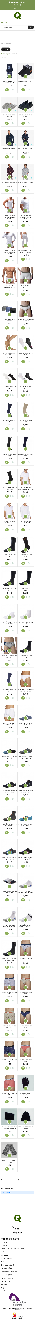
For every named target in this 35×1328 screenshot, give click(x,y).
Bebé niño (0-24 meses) (9, 1272)
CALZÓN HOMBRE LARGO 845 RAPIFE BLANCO (25, 251)
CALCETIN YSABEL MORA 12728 (9, 555)
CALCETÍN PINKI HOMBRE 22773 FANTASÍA (25, 824)
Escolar (3, 1291)
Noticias (4, 1262)
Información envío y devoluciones (12, 1249)
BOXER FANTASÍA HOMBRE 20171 (9, 993)
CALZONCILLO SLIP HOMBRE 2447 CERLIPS (9, 656)
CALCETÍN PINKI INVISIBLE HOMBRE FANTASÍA (9, 791)
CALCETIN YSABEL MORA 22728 (26, 555)
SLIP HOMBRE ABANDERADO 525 (9, 286)
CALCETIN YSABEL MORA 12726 (9, 589)
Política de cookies (7, 1252)
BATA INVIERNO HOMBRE (9, 148)
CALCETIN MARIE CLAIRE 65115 (9, 421)
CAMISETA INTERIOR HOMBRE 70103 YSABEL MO (26, 488)
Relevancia (14, 53)
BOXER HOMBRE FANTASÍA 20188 (9, 1094)
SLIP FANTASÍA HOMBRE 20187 (25, 1060)
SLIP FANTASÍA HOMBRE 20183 (25, 1026)
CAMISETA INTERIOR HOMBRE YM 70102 (25, 522)
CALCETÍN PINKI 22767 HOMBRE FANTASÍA (25, 724)
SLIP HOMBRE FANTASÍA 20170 (25, 959)
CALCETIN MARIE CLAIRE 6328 (26, 421)
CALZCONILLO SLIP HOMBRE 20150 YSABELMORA (26, 690)
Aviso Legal (5, 1245)
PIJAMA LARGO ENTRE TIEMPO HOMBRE (9, 82)
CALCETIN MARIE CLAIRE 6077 (9, 690)
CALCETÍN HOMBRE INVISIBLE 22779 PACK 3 (25, 925)
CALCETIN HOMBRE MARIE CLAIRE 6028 (9, 488)
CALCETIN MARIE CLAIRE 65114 (26, 387)
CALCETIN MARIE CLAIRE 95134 (26, 353)
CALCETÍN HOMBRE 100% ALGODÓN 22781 (9, 959)
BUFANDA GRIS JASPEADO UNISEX (9, 1161)
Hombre (4, 1284)
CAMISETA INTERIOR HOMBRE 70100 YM (9, 522)
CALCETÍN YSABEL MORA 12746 (26, 623)
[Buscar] (14, 27)
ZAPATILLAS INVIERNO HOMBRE (9, 115)
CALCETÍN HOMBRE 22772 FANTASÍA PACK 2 (9, 824)
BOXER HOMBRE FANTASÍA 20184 (9, 1060)
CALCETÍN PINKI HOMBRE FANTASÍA (9, 757)
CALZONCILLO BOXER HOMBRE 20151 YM (9, 724)
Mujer (3, 1288)
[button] (14, 5)
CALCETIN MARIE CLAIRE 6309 (9, 454)
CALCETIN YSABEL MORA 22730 (26, 589)
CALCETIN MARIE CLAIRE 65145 (9, 387)
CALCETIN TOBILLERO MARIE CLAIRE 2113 (9, 353)
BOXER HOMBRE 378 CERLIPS (26, 286)
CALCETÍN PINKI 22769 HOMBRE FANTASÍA (25, 757)
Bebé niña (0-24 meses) (9, 1275)
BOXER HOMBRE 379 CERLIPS (9, 320)
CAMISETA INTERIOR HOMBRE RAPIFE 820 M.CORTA (26, 217)
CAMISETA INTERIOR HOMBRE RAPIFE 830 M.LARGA (9, 252)
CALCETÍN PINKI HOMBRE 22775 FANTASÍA (25, 858)
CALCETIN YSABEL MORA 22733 (26, 656)
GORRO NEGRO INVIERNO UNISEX (25, 1127)
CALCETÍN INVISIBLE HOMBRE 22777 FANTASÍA (25, 892)
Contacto (4, 1242)
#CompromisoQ (6, 1258)
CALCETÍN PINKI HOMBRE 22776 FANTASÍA (9, 892)
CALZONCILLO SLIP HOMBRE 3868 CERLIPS (26, 320)
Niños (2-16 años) (7, 1278)
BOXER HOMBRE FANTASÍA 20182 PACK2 (9, 1026)
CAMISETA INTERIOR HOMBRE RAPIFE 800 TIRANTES (9, 217)
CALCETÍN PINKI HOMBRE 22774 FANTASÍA (9, 858)
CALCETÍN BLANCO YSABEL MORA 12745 (9, 623)
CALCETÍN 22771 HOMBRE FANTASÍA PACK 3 (25, 791)
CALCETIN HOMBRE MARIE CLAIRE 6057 (25, 454)
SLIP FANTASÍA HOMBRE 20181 (25, 993)
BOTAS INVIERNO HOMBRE (25, 81)
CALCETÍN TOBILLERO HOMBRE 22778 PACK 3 (9, 925)
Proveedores (7, 1188)
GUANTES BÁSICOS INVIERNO (25, 1094)
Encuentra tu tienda (7, 1265)
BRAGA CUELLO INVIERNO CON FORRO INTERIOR (9, 1127)
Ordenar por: (5, 53)
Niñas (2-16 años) (7, 1281)
